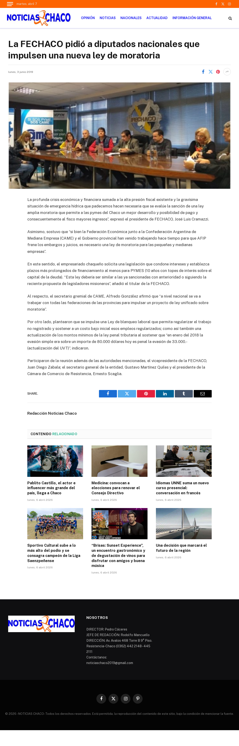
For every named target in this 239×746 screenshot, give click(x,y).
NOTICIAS (108, 18)
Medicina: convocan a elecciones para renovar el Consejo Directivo (115, 488)
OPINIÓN (88, 18)
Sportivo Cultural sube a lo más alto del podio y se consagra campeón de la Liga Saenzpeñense (53, 553)
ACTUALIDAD (157, 18)
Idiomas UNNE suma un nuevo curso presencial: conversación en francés (182, 488)
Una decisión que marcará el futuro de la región (181, 548)
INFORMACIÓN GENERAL (192, 18)
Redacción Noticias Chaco (52, 413)
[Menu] (10, 4)
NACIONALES (131, 18)
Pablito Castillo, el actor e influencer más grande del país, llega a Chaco (51, 488)
